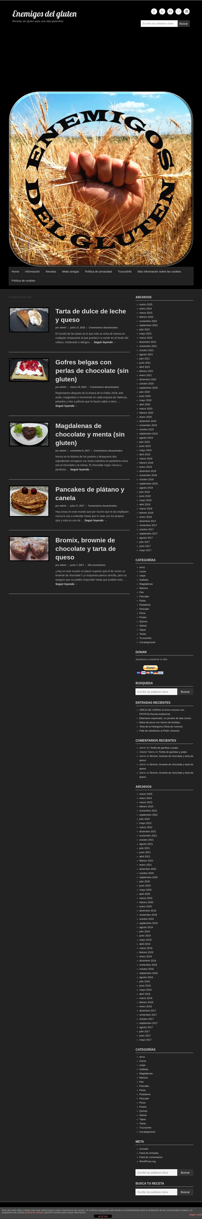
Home (15, 271)
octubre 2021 (146, 350)
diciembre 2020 (147, 379)
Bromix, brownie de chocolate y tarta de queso (85, 548)
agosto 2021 (146, 354)
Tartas (142, 634)
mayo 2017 (145, 550)
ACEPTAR (103, 1216)
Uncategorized (147, 642)
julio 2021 (144, 358)
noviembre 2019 (148, 425)
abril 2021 (144, 366)
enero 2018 (145, 516)
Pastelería (144, 604)
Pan (141, 592)
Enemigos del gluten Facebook (154, 11)
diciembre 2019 (147, 421)
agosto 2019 (146, 437)
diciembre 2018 (147, 471)
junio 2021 (145, 362)
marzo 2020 (145, 408)
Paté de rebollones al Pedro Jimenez (159, 730)
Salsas (143, 625)
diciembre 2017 (147, 521)
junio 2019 (145, 446)
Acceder (143, 1148)
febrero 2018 (146, 512)
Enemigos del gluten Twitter (162, 11)
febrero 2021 (146, 371)
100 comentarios (96, 565)
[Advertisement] (101, 60)
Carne (142, 571)
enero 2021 (145, 375)
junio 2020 (145, 396)
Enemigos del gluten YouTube (170, 11)
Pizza (142, 613)
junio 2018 (145, 496)
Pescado (144, 609)
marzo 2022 (145, 337)
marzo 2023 (145, 312)
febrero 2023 (146, 316)
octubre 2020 (146, 383)
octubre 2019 (146, 429)
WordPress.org (147, 1161)
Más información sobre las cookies (159, 271)
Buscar (184, 23)
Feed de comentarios (150, 1157)
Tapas (142, 629)
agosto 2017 (146, 537)
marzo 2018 (145, 508)
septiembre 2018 (148, 483)
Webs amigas (70, 271)
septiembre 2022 (148, 325)
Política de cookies (23, 280)
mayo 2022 (145, 333)
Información (32, 271)
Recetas (51, 271)
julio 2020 (144, 391)
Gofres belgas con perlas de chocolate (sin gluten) (91, 370)
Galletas (143, 579)
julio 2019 (144, 441)
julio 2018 (144, 491)
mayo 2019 (145, 450)
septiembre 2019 (148, 433)
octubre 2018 (146, 479)
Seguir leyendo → (105, 342)
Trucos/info (125, 271)
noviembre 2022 (148, 321)
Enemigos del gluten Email (186, 11)
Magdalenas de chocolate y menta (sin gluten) (90, 434)
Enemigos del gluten (44, 13)
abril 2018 (144, 504)
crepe (142, 575)
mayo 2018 (145, 500)
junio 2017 (145, 546)
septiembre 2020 (148, 387)
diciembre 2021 (147, 341)
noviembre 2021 (148, 346)
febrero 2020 (146, 412)
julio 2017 (144, 541)
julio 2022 (144, 329)
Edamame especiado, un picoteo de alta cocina (165, 718)
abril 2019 (144, 454)
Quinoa (143, 621)
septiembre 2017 (148, 533)
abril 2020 (144, 404)
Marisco (143, 588)
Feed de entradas (149, 1153)
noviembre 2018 (148, 475)
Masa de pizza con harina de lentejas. (159, 722)
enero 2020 (145, 416)
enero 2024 (145, 308)
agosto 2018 (146, 487)
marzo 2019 (145, 458)
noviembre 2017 (148, 525)
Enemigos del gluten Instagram (178, 11)
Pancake (144, 596)
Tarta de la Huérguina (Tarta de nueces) (161, 726)
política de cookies (34, 1212)
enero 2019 (145, 466)
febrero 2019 (146, 462)
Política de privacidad (98, 271)
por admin (60, 327)
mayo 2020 (145, 400)
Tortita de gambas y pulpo (164, 747)
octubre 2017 (146, 529)
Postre (142, 617)
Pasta (142, 600)
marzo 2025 (145, 304)
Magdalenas (146, 584)
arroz (142, 567)
